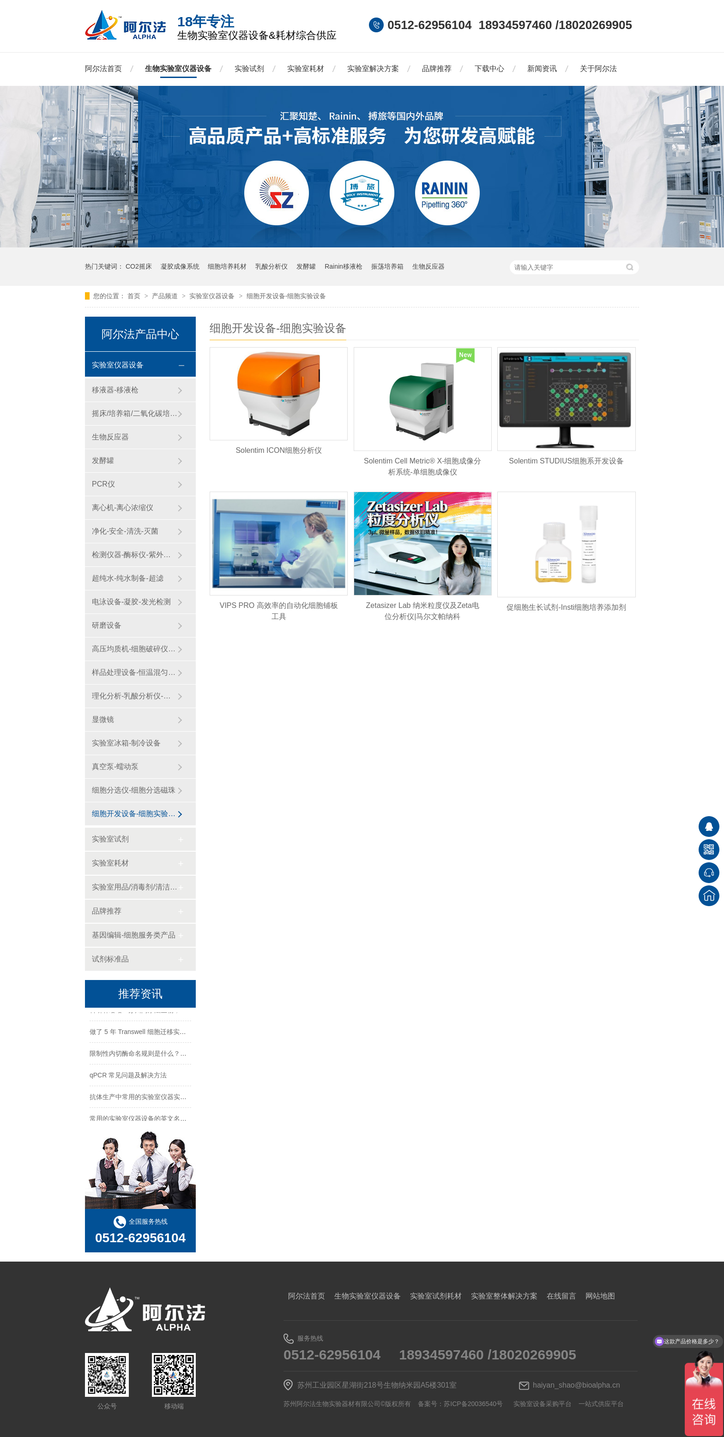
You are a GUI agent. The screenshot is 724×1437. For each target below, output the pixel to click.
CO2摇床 (139, 266)
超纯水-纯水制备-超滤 (127, 578)
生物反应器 (428, 266)
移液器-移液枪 (115, 390)
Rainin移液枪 (343, 266)
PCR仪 (103, 484)
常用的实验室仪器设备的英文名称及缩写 (148, 1120)
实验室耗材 (305, 68)
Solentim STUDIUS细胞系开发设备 (566, 461)
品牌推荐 (437, 68)
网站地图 (600, 1296)
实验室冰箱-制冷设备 (126, 743)
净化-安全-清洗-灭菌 (125, 531)
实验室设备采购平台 (542, 1403)
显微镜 (103, 719)
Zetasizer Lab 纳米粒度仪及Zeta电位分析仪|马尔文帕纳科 (422, 610)
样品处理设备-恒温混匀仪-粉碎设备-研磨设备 (134, 672)
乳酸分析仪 (271, 266)
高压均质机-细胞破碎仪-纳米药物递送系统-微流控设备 (134, 649)
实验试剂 (249, 68)
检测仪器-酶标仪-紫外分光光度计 (134, 555)
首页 (134, 296)
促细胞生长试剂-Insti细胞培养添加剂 (566, 607)
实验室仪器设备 (212, 296)
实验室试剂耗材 (436, 1296)
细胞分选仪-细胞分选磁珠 (133, 790)
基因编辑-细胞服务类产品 (133, 935)
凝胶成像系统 (180, 266)
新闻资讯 (542, 68)
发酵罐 (306, 266)
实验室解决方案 (373, 68)
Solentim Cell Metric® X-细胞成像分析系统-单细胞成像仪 (423, 466)
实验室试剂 (110, 839)
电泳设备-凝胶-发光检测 (131, 602)
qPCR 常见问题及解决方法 (128, 1077)
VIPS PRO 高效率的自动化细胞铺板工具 (279, 610)
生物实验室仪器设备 (178, 68)
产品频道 (166, 296)
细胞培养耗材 (227, 266)
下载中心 (489, 68)
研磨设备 (106, 625)
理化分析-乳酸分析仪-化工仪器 (134, 696)
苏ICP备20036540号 (473, 1403)
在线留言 (561, 1296)
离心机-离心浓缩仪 (122, 507)
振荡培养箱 (387, 266)
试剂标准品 (110, 959)
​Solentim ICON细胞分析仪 (278, 450)
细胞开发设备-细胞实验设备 (286, 296)
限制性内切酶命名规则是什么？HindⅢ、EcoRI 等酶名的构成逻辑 (184, 1055)
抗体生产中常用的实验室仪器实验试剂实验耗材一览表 (167, 1098)
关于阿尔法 (598, 68)
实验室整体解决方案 (504, 1296)
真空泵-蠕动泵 (115, 766)
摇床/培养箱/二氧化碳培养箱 (134, 413)
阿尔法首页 (103, 68)
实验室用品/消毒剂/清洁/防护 (134, 887)
